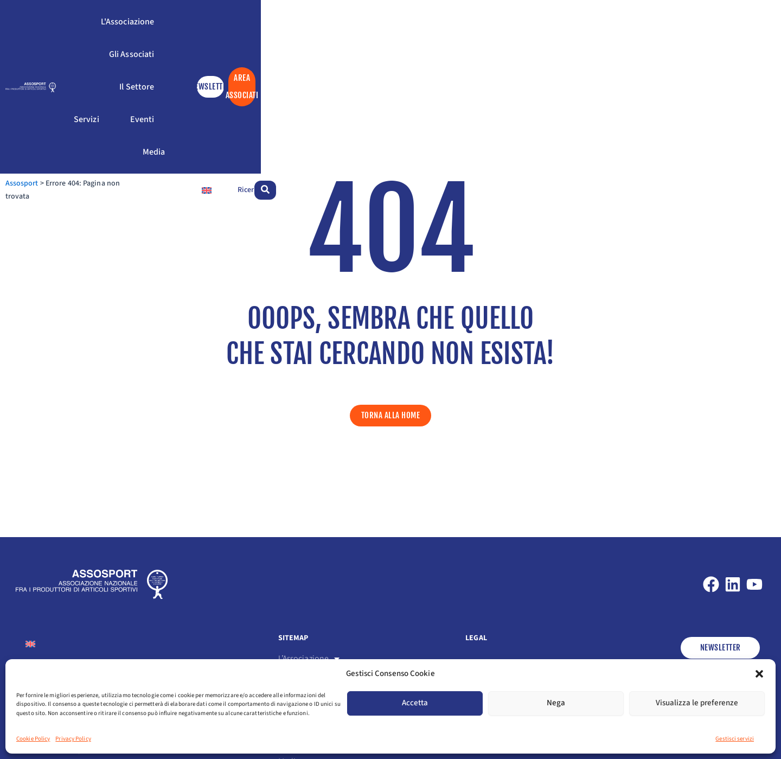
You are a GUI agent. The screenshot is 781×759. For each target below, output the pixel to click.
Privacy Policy (73, 739)
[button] (759, 673)
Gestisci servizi (734, 739)
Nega (556, 703)
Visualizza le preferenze (697, 703)
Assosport (32, 66)
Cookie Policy (33, 739)
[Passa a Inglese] (661, 66)
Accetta (415, 703)
